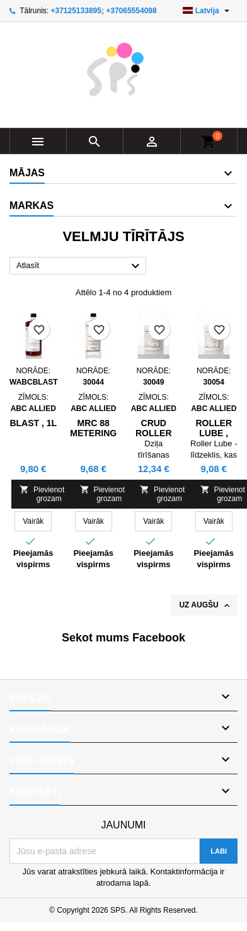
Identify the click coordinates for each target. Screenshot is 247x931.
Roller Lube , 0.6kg (213, 433)
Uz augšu (205, 606)
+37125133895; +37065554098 (103, 10)
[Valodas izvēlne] (208, 10)
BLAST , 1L (33, 423)
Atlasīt (79, 266)
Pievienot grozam (42, 494)
